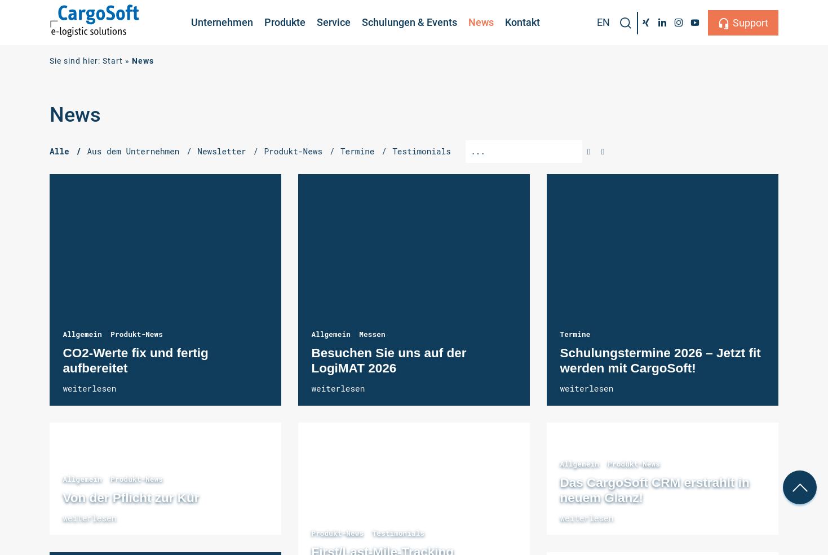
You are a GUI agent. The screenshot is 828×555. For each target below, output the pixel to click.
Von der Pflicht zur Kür (131, 498)
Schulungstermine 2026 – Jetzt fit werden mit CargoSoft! (662, 290)
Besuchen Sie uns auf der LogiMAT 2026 (414, 290)
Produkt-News (136, 334)
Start (113, 61)
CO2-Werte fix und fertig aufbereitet (165, 290)
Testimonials (398, 533)
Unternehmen (222, 22)
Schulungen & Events (409, 22)
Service (334, 22)
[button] (625, 23)
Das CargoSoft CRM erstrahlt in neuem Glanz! (654, 490)
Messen (372, 334)
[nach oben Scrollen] (800, 487)
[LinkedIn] (662, 22)
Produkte (284, 22)
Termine (575, 334)
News (481, 22)
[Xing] (646, 22)
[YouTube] (695, 22)
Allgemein (82, 334)
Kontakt (522, 22)
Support (750, 23)
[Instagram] (678, 22)
